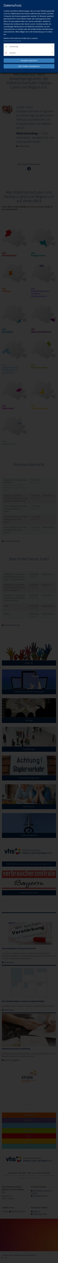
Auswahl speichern (29, 60)
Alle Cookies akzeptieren (29, 66)
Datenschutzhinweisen (12, 41)
